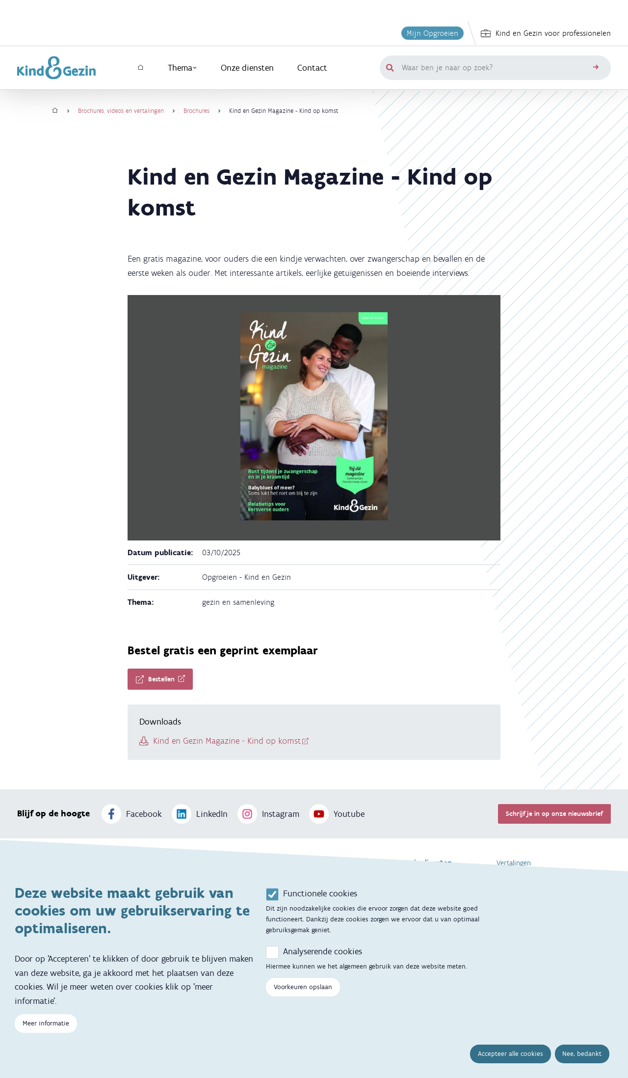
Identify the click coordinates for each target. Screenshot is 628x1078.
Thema (182, 67)
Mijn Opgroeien (432, 33)
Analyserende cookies (322, 959)
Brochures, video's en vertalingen (121, 111)
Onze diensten (247, 67)
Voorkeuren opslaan (303, 995)
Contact (312, 67)
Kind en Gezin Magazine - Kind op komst (227, 740)
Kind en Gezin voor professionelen (546, 33)
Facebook (132, 814)
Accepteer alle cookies (510, 1061)
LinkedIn (200, 814)
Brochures (196, 111)
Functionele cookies (320, 901)
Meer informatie (46, 1031)
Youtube (337, 814)
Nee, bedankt (582, 1061)
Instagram (268, 814)
